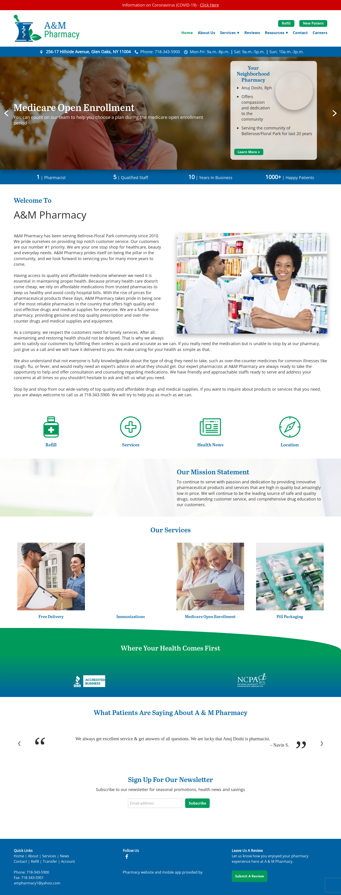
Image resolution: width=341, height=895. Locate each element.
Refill (286, 23)
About (33, 855)
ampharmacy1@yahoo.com (37, 883)
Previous (6, 113)
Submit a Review (249, 876)
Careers (320, 32)
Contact (300, 32)
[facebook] (126, 856)
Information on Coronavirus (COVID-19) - (170, 5)
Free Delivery (51, 616)
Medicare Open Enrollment (210, 616)
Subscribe (197, 803)
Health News (210, 444)
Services (130, 444)
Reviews (252, 32)
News (64, 855)
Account (68, 861)
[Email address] (155, 803)
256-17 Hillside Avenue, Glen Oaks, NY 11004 (88, 52)
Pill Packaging (290, 616)
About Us (206, 32)
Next (334, 113)
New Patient (313, 23)
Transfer (50, 861)
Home (187, 32)
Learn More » (249, 151)
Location (290, 444)
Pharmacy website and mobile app (152, 872)
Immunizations (130, 616)
